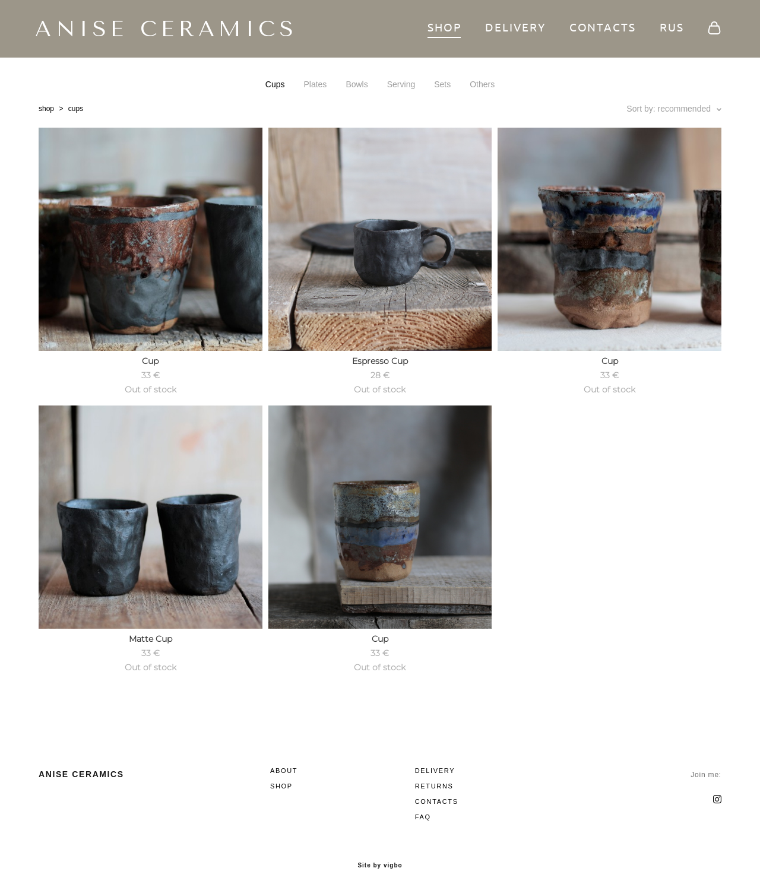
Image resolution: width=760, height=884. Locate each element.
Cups (275, 86)
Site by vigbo (379, 856)
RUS (668, 29)
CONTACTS (599, 29)
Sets (442, 86)
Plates (315, 86)
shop (46, 111)
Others (482, 86)
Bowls (357, 86)
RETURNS (434, 776)
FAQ (423, 807)
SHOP (441, 29)
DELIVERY (512, 29)
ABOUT (283, 761)
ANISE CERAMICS (159, 30)
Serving (401, 86)
